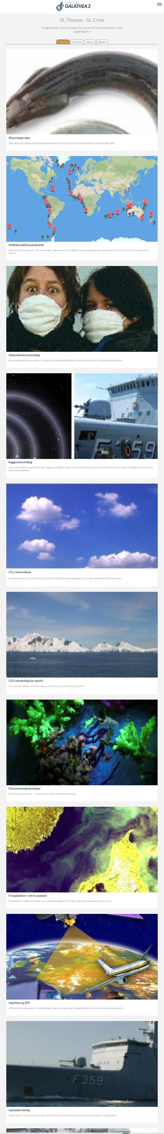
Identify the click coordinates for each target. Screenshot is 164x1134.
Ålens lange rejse (19, 137)
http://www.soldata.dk (19, 470)
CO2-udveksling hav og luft (26, 680)
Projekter (64, 41)
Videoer (90, 41)
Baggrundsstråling (20, 462)
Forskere (77, 41)
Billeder (102, 41)
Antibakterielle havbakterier (26, 245)
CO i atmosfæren (20, 572)
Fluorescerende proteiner (25, 788)
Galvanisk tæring (19, 1110)
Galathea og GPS (19, 1002)
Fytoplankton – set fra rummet (28, 895)
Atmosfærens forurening (24, 355)
